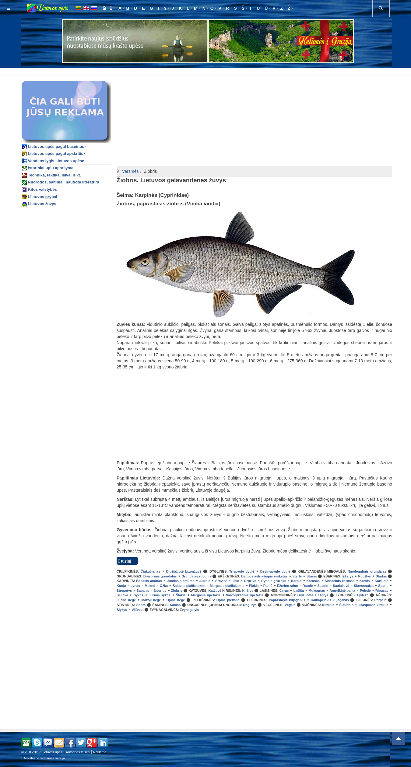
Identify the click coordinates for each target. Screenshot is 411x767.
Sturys (312, 576)
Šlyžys (122, 610)
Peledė (365, 590)
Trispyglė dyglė (241, 571)
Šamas (175, 605)
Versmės (130, 171)
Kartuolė (381, 581)
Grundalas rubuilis (196, 576)
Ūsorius (160, 590)
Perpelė (380, 600)
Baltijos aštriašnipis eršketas (264, 576)
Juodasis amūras (180, 581)
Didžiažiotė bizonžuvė (184, 571)
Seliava (122, 595)
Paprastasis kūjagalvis (287, 600)
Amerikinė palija (342, 590)
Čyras (284, 590)
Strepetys (124, 590)
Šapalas (143, 590)
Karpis (296, 581)
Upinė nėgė (176, 600)
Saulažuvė (341, 585)
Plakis (254, 585)
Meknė (150, 585)
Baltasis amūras (149, 581)
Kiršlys (247, 590)
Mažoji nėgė (151, 600)
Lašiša (298, 590)
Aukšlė (204, 581)
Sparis (383, 585)
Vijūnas (137, 610)
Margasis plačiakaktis (227, 585)
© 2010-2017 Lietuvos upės (41, 752)
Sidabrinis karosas (339, 581)
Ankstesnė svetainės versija (44, 758)
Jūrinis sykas (159, 595)
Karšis (365, 581)
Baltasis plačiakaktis (188, 585)
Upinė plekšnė (228, 600)
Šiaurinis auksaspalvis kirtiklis (363, 605)
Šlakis (181, 595)
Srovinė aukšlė (227, 581)
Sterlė (297, 576)
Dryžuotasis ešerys (312, 595)
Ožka (164, 585)
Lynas (135, 585)
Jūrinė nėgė (126, 600)
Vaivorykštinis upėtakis (244, 595)
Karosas (313, 581)
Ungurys (250, 605)
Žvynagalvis (189, 610)
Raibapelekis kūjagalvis (330, 600)
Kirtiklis (328, 605)
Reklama (99, 752)
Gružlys (250, 581)
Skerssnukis (364, 585)
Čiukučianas (150, 571)
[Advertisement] (206, 70)
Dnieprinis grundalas (160, 576)
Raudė (308, 585)
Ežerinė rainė (287, 585)
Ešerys (347, 576)
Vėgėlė (290, 605)
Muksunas (316, 590)
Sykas (138, 595)
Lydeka (363, 595)
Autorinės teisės (78, 752)
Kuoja (121, 585)
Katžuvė (215, 590)
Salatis (322, 585)
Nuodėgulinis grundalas (366, 571)
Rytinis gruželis (273, 581)
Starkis (381, 576)
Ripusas (381, 590)
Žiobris (176, 590)
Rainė (267, 585)
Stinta (141, 605)
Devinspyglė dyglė (275, 571)
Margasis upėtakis (206, 595)
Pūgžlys (364, 576)
